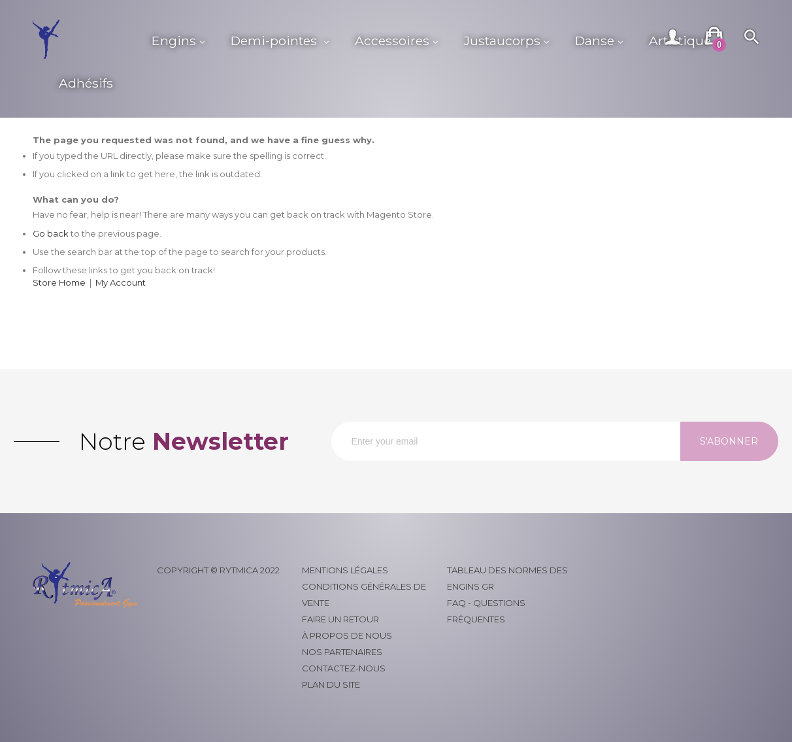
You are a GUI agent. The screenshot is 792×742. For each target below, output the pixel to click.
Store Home (59, 282)
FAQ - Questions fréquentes (486, 611)
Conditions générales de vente (364, 594)
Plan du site (331, 684)
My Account (120, 282)
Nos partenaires (342, 652)
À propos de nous (347, 635)
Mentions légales (345, 570)
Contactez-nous (344, 668)
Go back (51, 233)
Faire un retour (340, 619)
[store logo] (86, 39)
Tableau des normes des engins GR (507, 578)
